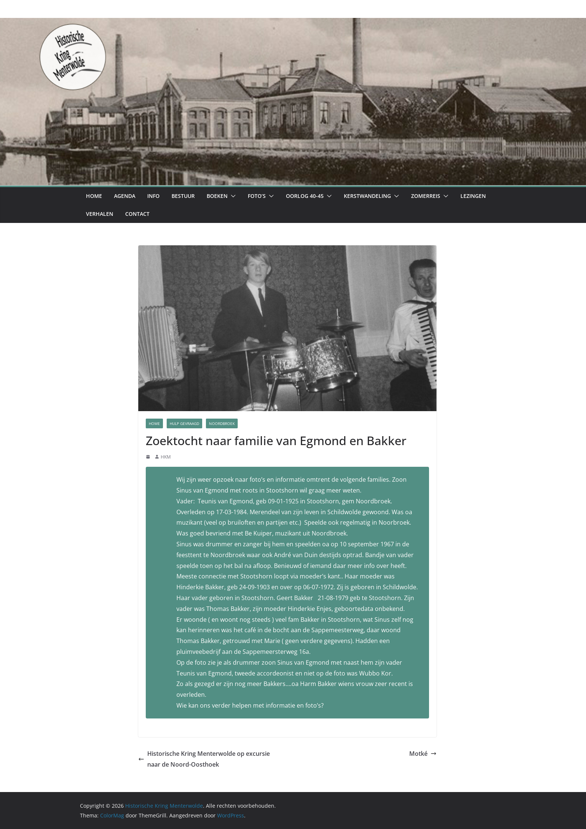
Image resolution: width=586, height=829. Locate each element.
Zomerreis (425, 195)
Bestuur (183, 195)
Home (94, 195)
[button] (232, 196)
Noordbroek (222, 423)
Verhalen (99, 213)
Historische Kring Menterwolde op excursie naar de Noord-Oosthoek (204, 759)
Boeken (217, 195)
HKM (166, 457)
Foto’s (257, 195)
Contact (137, 213)
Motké (423, 753)
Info (153, 195)
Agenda (124, 195)
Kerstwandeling (367, 195)
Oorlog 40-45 (305, 195)
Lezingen (473, 195)
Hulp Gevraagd (184, 423)
